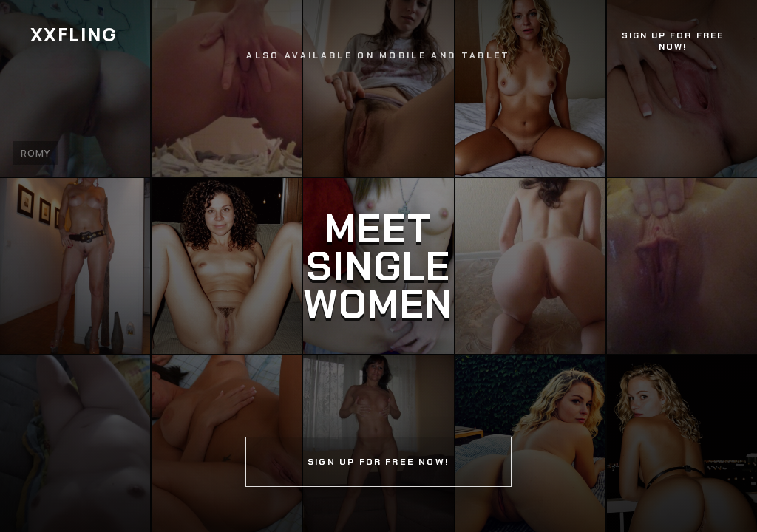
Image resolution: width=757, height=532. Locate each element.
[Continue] (378, 266)
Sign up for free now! (673, 41)
